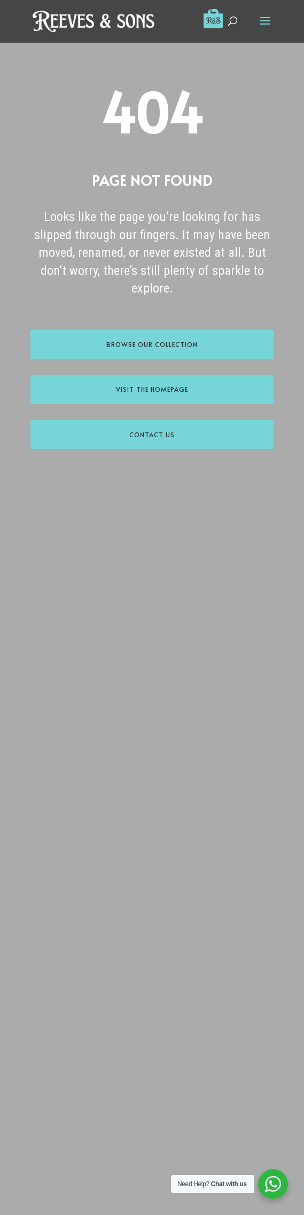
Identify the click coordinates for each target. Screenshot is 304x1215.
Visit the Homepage (152, 389)
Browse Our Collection (152, 344)
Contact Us (152, 434)
